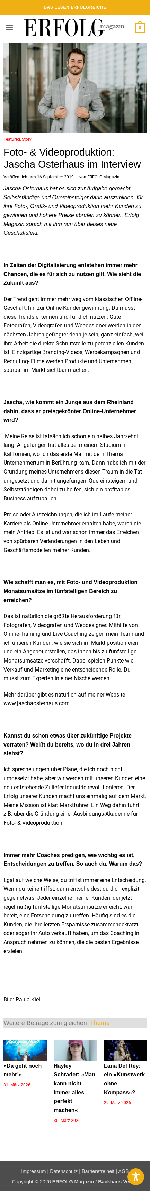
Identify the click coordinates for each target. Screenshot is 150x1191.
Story (27, 139)
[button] (9, 27)
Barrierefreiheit (98, 1171)
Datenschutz (64, 1171)
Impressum (33, 1171)
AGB (123, 1171)
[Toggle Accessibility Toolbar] (136, 1177)
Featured (11, 139)
